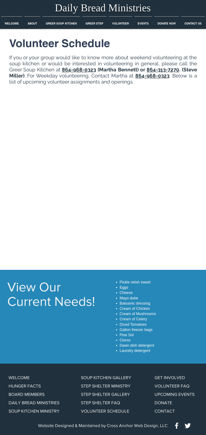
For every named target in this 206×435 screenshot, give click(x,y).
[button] (32, 21)
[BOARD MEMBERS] (28, 394)
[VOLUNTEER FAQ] (173, 386)
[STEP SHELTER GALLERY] (110, 394)
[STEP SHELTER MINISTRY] (110, 386)
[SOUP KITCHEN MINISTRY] (37, 411)
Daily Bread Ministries (103, 8)
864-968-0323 (79, 70)
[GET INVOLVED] (172, 377)
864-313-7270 (163, 70)
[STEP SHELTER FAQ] (110, 403)
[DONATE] (165, 403)
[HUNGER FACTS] (28, 386)
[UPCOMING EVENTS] (176, 394)
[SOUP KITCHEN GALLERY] (110, 377)
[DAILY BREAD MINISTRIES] (36, 403)
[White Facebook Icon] (177, 426)
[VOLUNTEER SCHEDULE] (109, 411)
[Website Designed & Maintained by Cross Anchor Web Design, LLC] (102, 425)
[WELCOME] (28, 377)
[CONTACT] (167, 411)
